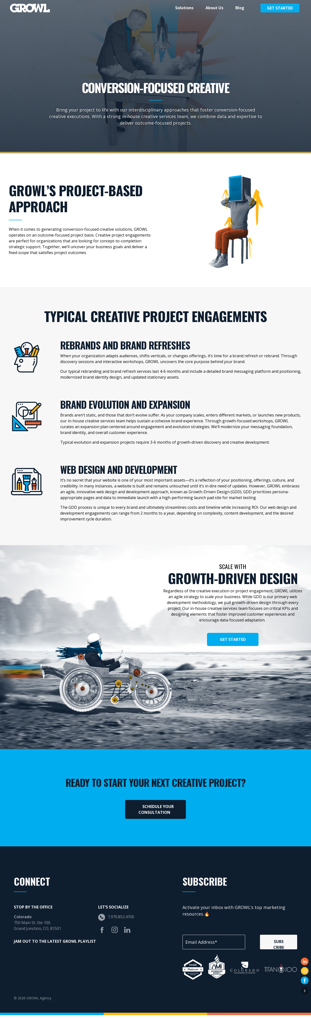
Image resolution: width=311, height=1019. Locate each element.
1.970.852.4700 (121, 921)
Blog (239, 7)
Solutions (184, 7)
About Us (214, 7)
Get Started (280, 8)
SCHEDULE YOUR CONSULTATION (157, 813)
